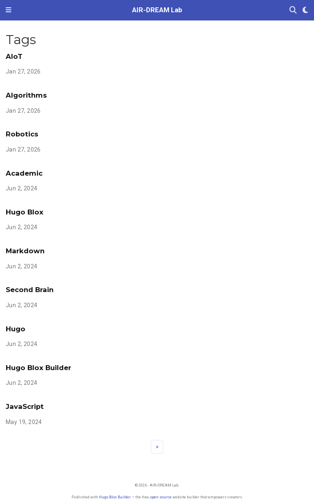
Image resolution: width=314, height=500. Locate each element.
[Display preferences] (305, 10)
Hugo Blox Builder (38, 368)
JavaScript (25, 406)
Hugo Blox (24, 212)
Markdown (25, 251)
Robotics (22, 134)
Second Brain (30, 290)
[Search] (293, 10)
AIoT (14, 56)
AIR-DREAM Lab (157, 10)
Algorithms (26, 95)
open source (161, 497)
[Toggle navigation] (8, 10)
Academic (24, 173)
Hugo (15, 329)
